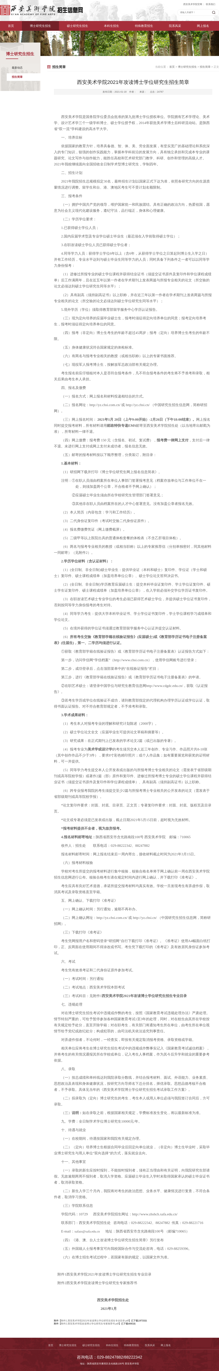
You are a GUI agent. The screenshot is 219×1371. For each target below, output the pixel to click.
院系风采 (175, 26)
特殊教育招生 (144, 26)
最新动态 (17, 67)
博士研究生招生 (40, 26)
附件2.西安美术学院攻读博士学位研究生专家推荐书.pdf (90, 1323)
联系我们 (210, 4)
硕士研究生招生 (77, 26)
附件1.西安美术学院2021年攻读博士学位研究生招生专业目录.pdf (95, 1320)
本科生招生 (111, 26)
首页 (11, 26)
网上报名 (203, 26)
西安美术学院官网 (192, 4)
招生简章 (17, 76)
